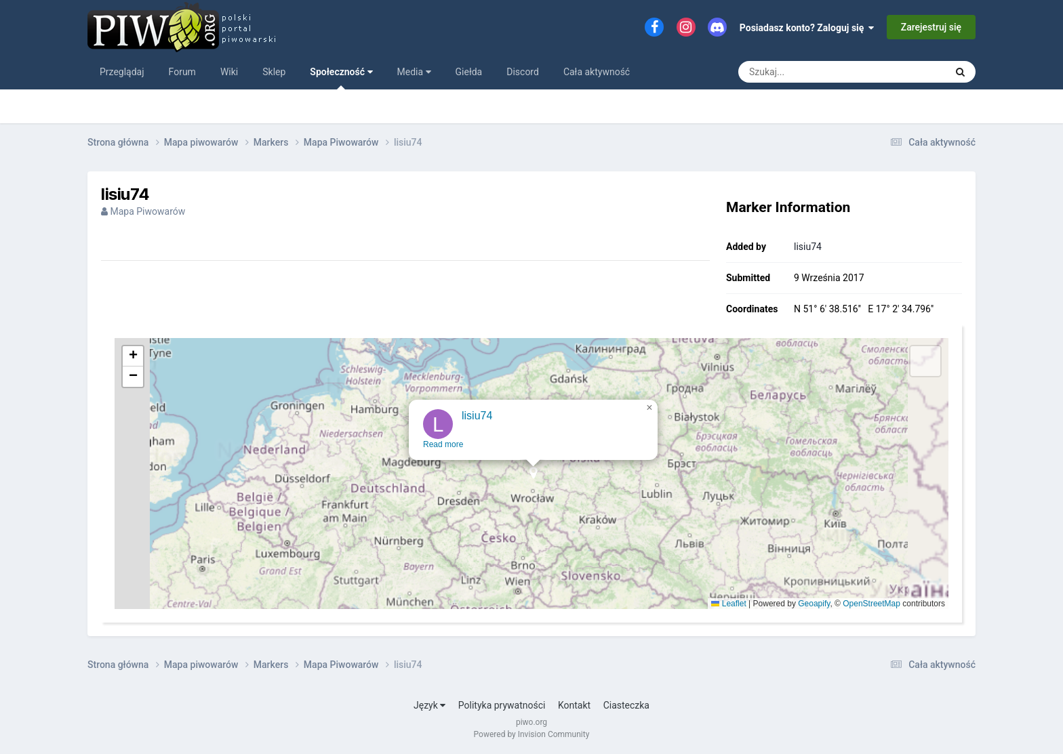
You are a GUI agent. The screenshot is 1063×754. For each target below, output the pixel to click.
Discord (522, 71)
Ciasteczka (626, 705)
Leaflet (728, 603)
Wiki (229, 71)
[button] (533, 487)
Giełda (469, 71)
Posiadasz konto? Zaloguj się (807, 27)
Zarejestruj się (931, 27)
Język (429, 705)
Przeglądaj (122, 71)
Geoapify (814, 603)
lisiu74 (808, 246)
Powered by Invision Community (532, 734)
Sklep (273, 71)
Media (414, 71)
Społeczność (341, 77)
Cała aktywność (596, 71)
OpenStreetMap (871, 603)
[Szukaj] (811, 72)
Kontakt (574, 705)
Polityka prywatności (502, 705)
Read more (443, 454)
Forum (182, 71)
